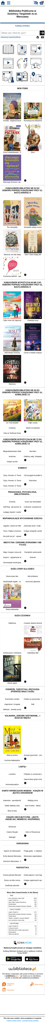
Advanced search (7, 37)
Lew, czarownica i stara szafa (16, 898)
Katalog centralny (22, 26)
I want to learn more (13, 1020)
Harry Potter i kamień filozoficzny (17, 902)
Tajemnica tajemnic (14, 934)
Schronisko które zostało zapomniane (19, 930)
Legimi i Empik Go (13, 900)
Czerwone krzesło (13, 928)
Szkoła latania (12, 904)
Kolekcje (17, 37)
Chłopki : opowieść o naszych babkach (19, 918)
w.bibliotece (11, 976)
